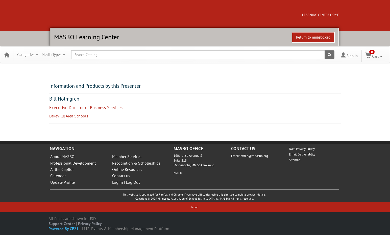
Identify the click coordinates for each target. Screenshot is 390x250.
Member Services (126, 156)
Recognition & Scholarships (136, 163)
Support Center (61, 223)
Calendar (58, 175)
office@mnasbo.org (254, 156)
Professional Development (73, 163)
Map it (178, 173)
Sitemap (294, 160)
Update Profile (62, 182)
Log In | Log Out (126, 182)
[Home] (6, 54)
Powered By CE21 (64, 228)
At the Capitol (62, 169)
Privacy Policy (90, 223)
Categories (27, 54)
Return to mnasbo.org (313, 37)
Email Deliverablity (302, 154)
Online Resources (127, 169)
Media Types (53, 54)
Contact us (121, 175)
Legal (194, 207)
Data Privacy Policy (302, 149)
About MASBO (62, 156)
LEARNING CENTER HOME (320, 15)
